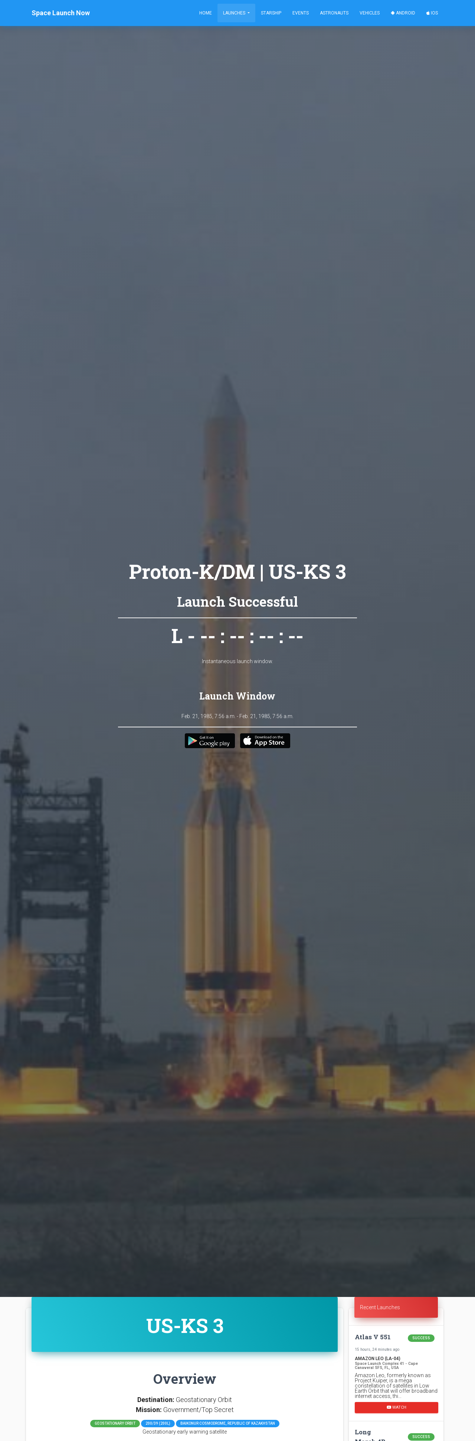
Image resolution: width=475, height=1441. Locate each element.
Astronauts (334, 13)
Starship (271, 13)
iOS (432, 13)
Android (403, 13)
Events (300, 13)
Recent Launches (380, 1307)
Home (205, 13)
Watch (396, 1407)
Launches (234, 13)
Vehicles (370, 13)
